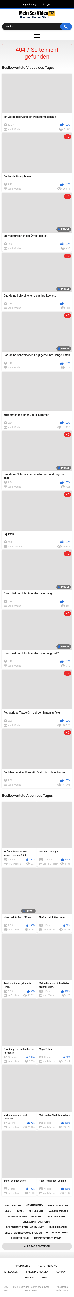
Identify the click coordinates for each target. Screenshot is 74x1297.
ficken (20, 1210)
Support (62, 1271)
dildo (8, 1211)
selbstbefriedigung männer (25, 1227)
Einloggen (47, 4)
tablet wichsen (55, 1216)
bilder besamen (58, 1227)
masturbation (13, 1205)
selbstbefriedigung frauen (23, 1232)
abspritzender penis (48, 1238)
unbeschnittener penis (36, 1222)
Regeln (29, 1277)
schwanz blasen (17, 1216)
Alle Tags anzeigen (37, 1246)
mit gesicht (36, 1211)
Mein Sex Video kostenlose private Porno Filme (31, 1289)
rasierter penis (20, 1238)
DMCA (45, 1277)
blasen (36, 1216)
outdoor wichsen (57, 1232)
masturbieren (34, 1205)
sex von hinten (58, 1205)
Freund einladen (37, 1271)
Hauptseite (22, 1265)
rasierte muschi (58, 1211)
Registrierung (29, 4)
